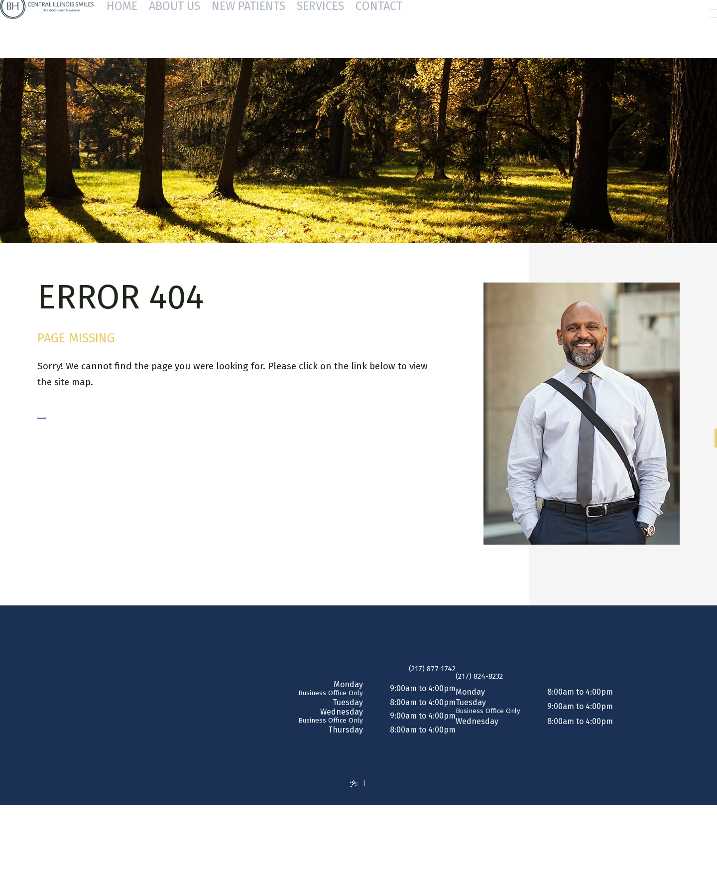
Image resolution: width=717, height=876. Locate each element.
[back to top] (358, 849)
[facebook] (705, 430)
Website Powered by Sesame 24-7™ (350, 801)
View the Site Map (75, 414)
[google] (705, 445)
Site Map (417, 801)
